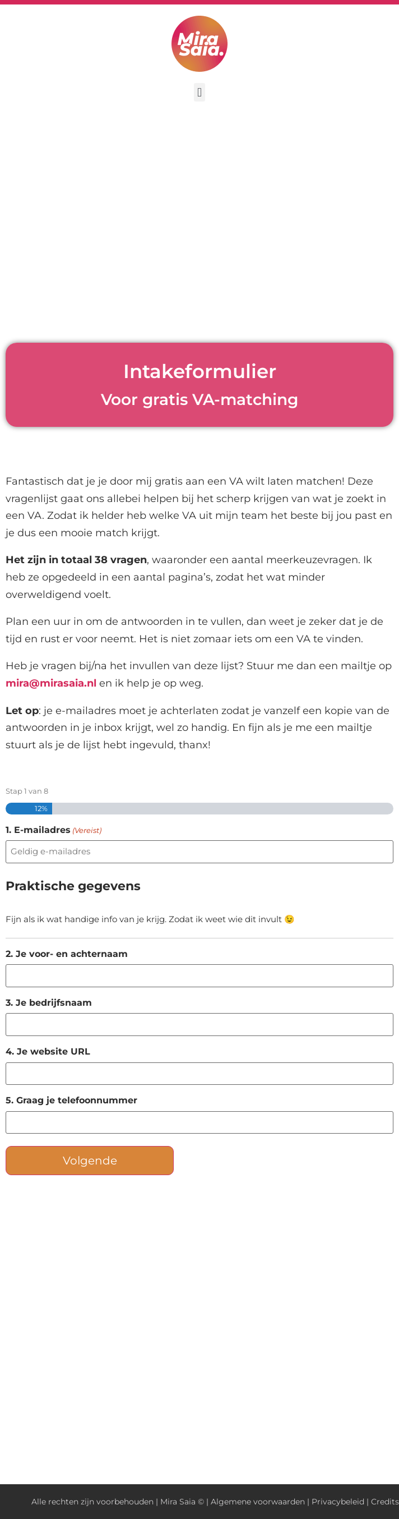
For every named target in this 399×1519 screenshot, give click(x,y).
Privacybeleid (338, 1502)
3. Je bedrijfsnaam (49, 1002)
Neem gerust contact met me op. (110, 1388)
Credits (385, 1502)
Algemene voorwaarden (258, 1502)
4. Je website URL (48, 1051)
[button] (199, 92)
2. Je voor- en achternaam (67, 954)
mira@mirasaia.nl (51, 683)
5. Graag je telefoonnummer (71, 1100)
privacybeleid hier (130, 1433)
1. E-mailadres (53, 830)
